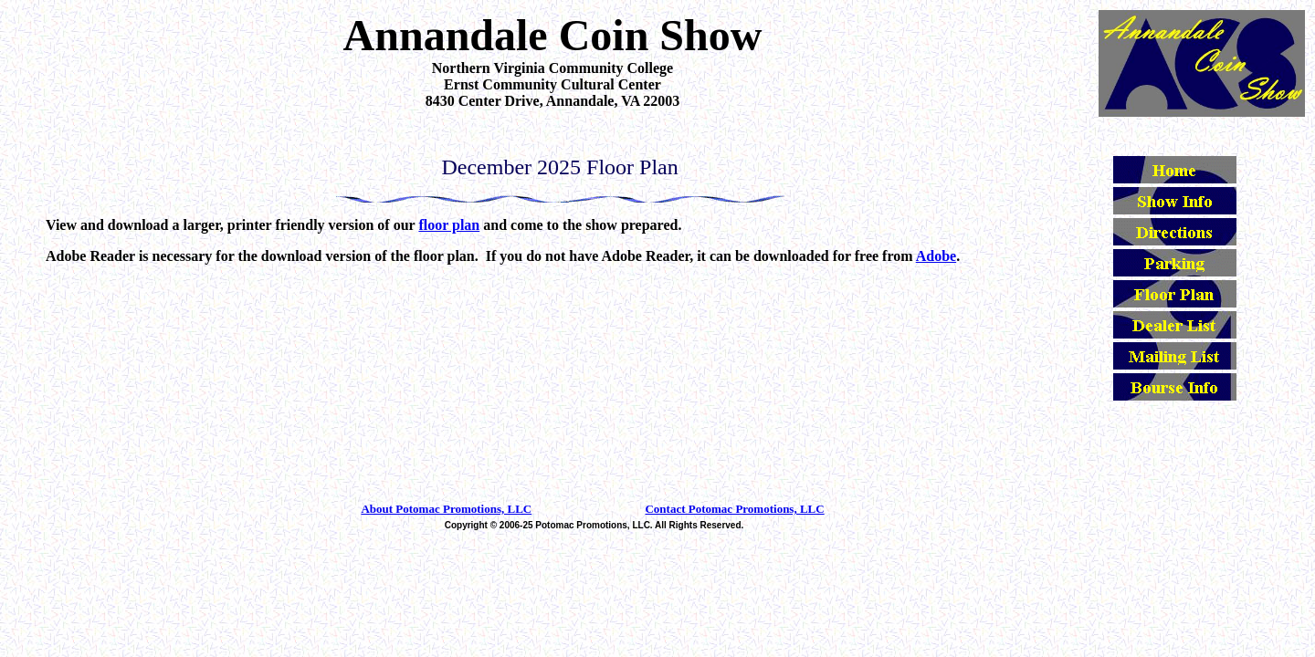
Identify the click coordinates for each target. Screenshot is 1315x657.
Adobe (936, 256)
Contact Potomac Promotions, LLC (734, 509)
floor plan (448, 225)
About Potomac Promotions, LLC (446, 509)
